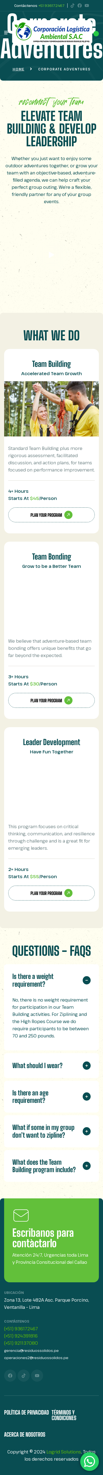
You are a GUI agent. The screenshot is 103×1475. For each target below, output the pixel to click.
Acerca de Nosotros (24, 1434)
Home (18, 69)
